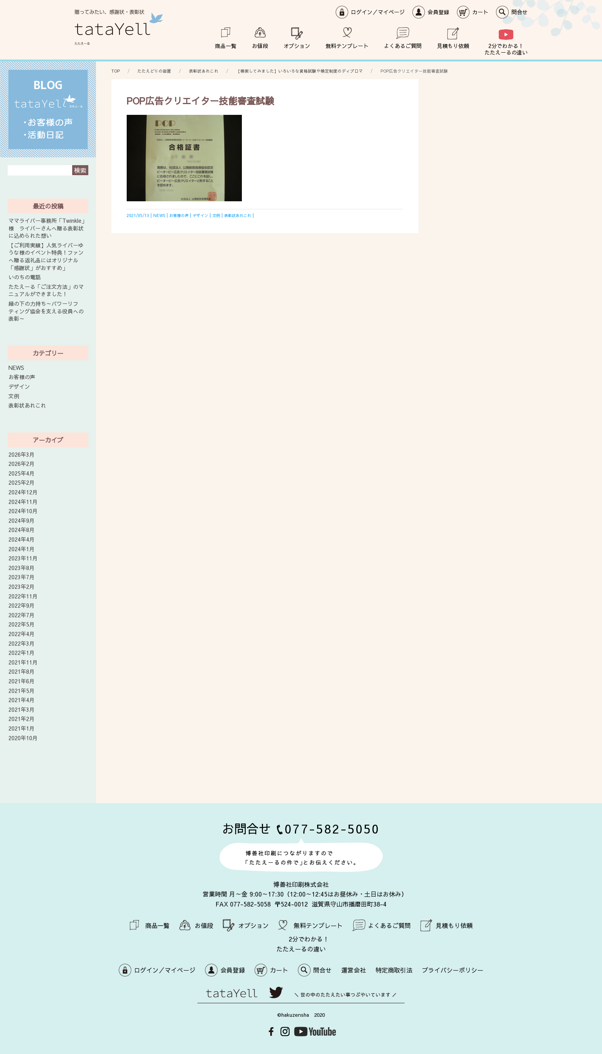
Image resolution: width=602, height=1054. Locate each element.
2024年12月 (23, 492)
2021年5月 (21, 690)
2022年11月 (23, 596)
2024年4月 (21, 539)
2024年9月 (21, 520)
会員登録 (438, 12)
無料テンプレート (347, 45)
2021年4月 (21, 700)
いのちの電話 (24, 277)
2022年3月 (21, 643)
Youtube (315, 1031)
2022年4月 (21, 634)
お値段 (260, 45)
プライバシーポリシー (452, 970)
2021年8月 (21, 671)
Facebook (271, 1031)
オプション (296, 45)
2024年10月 (23, 511)
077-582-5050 (332, 828)
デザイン (19, 386)
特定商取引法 (393, 970)
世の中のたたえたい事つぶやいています (301, 995)
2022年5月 (21, 624)
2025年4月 (21, 473)
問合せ (519, 12)
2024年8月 (21, 530)
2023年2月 (21, 586)
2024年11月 (23, 501)
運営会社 (353, 970)
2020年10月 (23, 738)
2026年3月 (21, 454)
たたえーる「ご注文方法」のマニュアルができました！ (46, 290)
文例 (13, 396)
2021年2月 (21, 719)
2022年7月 (21, 615)
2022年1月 (21, 652)
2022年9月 (21, 605)
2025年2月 (21, 482)
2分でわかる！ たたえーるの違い (506, 49)
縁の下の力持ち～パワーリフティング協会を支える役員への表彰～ (46, 311)
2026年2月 (21, 463)
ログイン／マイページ (378, 12)
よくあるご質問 (403, 45)
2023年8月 (21, 568)
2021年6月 (21, 681)
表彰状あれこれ (27, 405)
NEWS (16, 367)
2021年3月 (21, 709)
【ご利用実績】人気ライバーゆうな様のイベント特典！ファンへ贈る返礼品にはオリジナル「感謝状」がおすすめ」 (46, 257)
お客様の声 (21, 377)
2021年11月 (23, 662)
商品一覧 (226, 45)
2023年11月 (23, 558)
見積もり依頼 (453, 45)
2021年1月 (21, 728)
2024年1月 (21, 549)
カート (480, 12)
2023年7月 (21, 577)
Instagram (285, 1031)
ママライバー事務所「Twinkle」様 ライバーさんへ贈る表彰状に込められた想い (47, 228)
